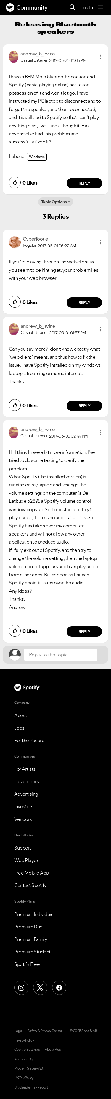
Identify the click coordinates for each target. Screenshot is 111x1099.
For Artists (25, 769)
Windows (37, 156)
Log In (87, 7)
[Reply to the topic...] (60, 655)
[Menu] (100, 7)
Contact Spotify (30, 885)
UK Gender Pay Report (31, 1087)
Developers (26, 781)
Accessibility (23, 1059)
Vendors (23, 819)
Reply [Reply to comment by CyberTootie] (84, 302)
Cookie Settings (27, 1049)
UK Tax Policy (23, 1077)
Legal (18, 1030)
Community (27, 7)
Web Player (26, 860)
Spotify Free (27, 964)
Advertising (26, 794)
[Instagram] (21, 988)
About (20, 715)
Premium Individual (33, 914)
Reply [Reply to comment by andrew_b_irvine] (84, 183)
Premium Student (32, 951)
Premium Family (30, 939)
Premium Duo (28, 926)
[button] (100, 56)
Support (22, 847)
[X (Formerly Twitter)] (40, 988)
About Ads (53, 1049)
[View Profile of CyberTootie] (35, 238)
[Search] (72, 7)
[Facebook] (59, 988)
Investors (23, 806)
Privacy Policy (24, 1040)
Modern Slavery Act (28, 1068)
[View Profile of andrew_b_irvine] (37, 53)
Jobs (19, 728)
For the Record (29, 740)
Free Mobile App (31, 872)
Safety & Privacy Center (45, 1030)
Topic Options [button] (54, 202)
